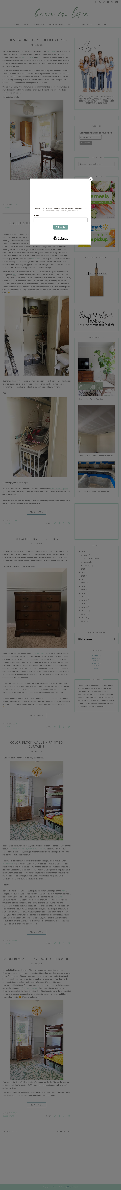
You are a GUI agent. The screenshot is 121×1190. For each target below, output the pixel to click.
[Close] (91, 179)
